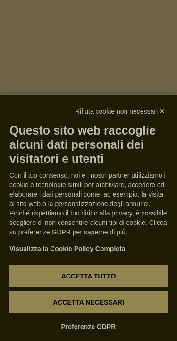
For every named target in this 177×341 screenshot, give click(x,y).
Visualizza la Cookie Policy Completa (67, 248)
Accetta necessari (88, 302)
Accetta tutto (88, 276)
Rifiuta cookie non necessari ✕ (120, 111)
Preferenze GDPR (88, 327)
